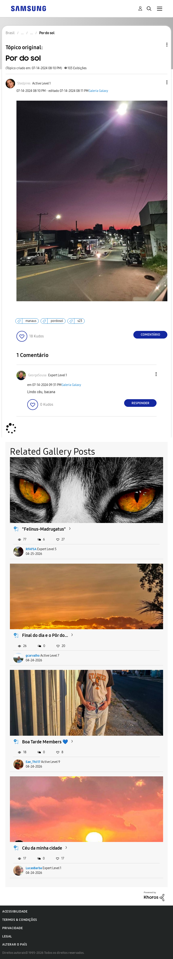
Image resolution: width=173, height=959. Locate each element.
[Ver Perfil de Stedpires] (23, 83)
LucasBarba (34, 868)
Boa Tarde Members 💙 (45, 741)
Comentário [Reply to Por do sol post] (150, 335)
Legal (7, 936)
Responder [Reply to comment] (140, 403)
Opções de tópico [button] (159, 44)
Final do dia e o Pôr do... (45, 635)
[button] (159, 82)
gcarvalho (33, 656)
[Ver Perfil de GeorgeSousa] (37, 375)
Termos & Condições (19, 920)
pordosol (57, 321)
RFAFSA (31, 549)
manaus (30, 321)
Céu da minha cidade (42, 848)
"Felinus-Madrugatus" (44, 529)
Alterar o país (14, 944)
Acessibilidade (14, 911)
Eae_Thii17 (33, 762)
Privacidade (12, 928)
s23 (79, 321)
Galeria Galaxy (98, 91)
